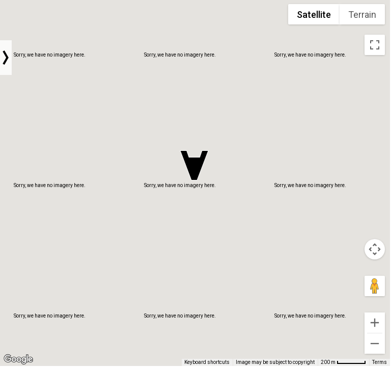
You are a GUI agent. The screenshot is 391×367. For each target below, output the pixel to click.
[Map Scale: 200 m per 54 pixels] (343, 362)
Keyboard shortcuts (207, 362)
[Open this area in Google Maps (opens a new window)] (18, 359)
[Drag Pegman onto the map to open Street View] (375, 286)
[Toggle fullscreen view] (375, 45)
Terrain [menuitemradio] (362, 14)
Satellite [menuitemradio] (314, 14)
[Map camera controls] (375, 249)
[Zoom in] (375, 322)
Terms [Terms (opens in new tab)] (379, 362)
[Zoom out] (375, 343)
